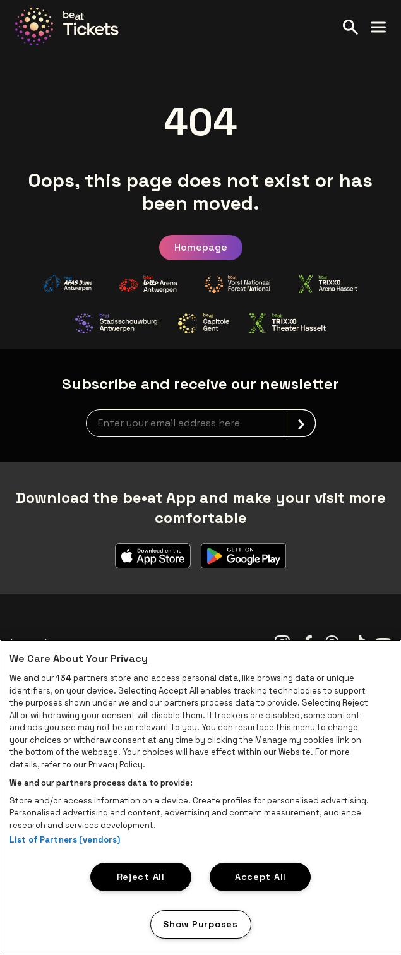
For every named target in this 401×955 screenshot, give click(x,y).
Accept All (260, 876)
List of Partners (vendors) (64, 839)
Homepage (200, 247)
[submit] (301, 423)
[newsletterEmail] (201, 423)
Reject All (141, 876)
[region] (200, 797)
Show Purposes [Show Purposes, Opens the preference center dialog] (200, 924)
